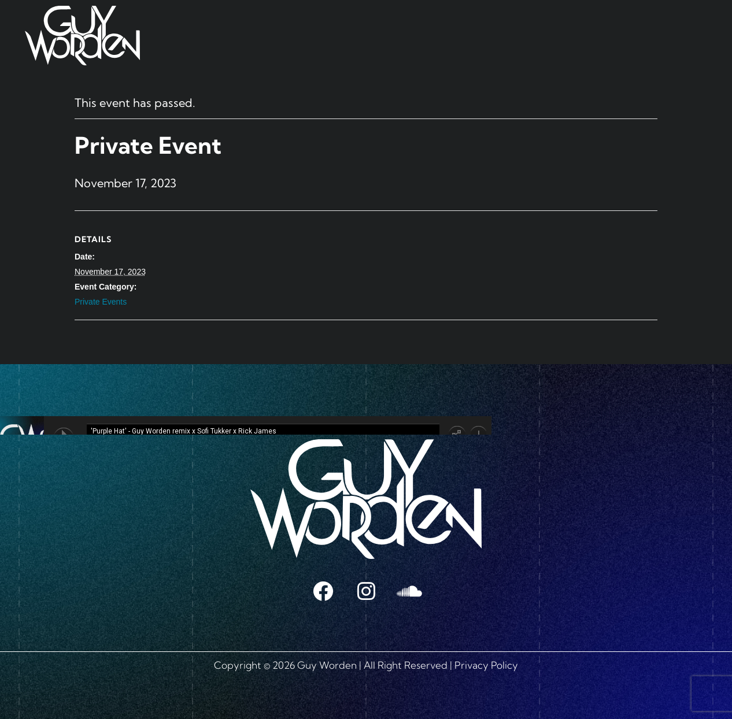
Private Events (101, 301)
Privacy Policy (486, 665)
